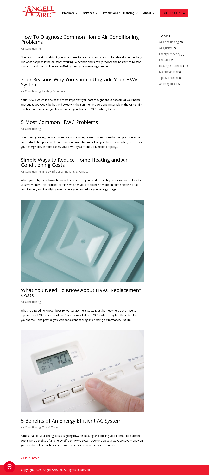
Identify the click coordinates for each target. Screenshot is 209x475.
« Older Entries (30, 458)
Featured (164, 60)
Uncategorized (168, 84)
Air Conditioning (31, 48)
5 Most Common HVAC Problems (59, 122)
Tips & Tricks (50, 427)
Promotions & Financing (118, 13)
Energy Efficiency (52, 171)
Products (68, 13)
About (147, 13)
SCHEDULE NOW (174, 13)
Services (88, 13)
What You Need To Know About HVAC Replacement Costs (81, 293)
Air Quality (165, 48)
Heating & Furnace (54, 91)
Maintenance (167, 72)
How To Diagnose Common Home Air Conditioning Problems (80, 39)
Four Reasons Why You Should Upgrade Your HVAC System (80, 82)
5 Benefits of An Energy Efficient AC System (71, 420)
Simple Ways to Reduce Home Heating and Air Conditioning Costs (74, 162)
